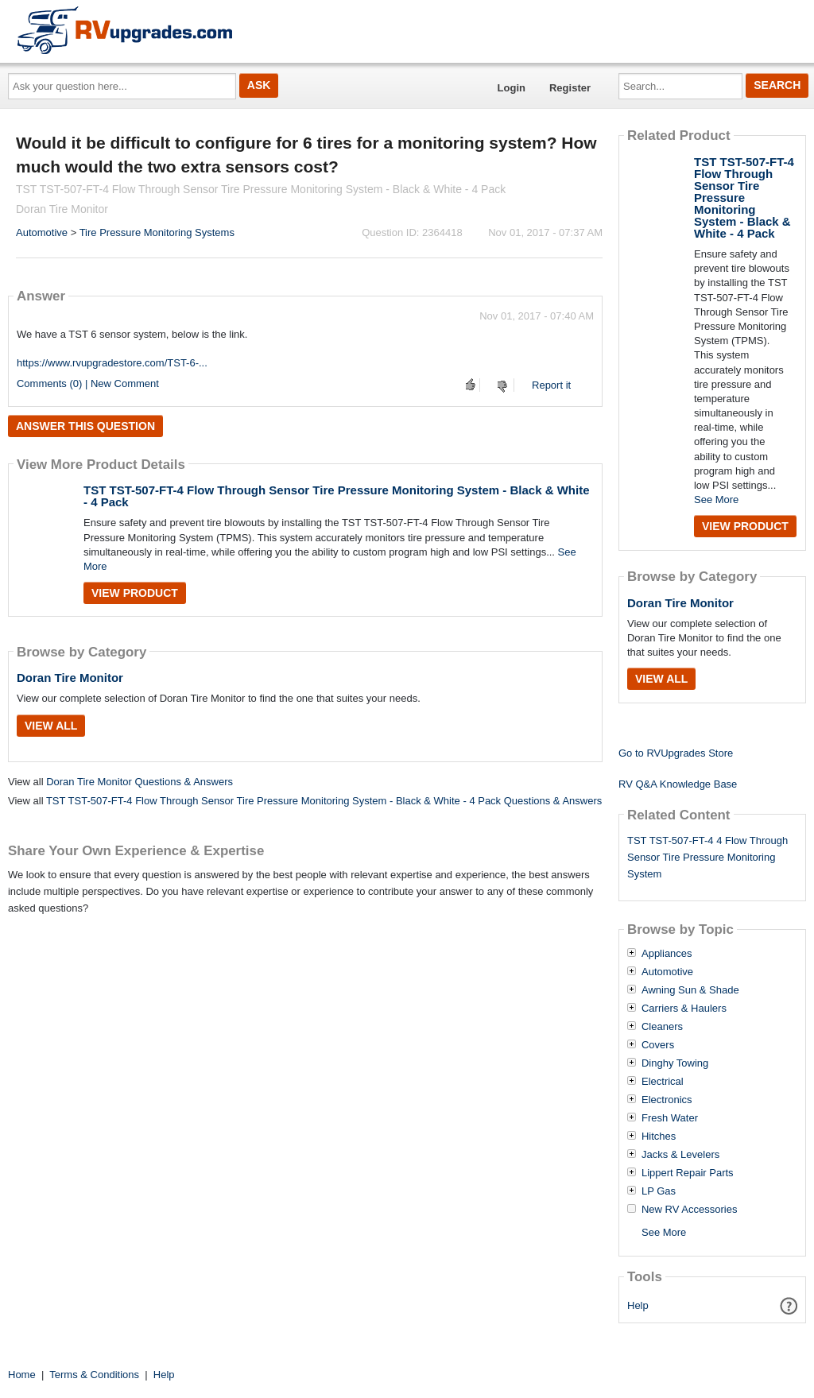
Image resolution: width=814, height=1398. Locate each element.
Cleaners (662, 1026)
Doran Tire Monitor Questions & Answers (139, 782)
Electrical (663, 1081)
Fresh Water (670, 1118)
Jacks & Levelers (680, 1154)
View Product (134, 593)
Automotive (42, 232)
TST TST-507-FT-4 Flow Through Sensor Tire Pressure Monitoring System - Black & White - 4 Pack (336, 496)
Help (638, 1305)
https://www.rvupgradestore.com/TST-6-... (112, 363)
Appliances (667, 953)
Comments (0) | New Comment (88, 383)
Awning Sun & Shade (690, 990)
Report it (551, 385)
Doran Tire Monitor (70, 677)
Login (511, 88)
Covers (658, 1045)
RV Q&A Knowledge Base (677, 784)
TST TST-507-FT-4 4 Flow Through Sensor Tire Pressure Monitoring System (707, 857)
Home (22, 1375)
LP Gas (659, 1191)
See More (716, 499)
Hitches (659, 1136)
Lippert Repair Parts (688, 1173)
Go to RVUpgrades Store (675, 753)
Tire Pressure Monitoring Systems (157, 232)
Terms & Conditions (94, 1375)
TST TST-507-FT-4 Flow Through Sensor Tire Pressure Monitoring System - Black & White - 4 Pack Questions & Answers (324, 801)
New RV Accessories (689, 1209)
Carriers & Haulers (684, 1008)
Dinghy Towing (675, 1063)
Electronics (667, 1100)
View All (51, 725)
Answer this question (85, 426)
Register (570, 88)
